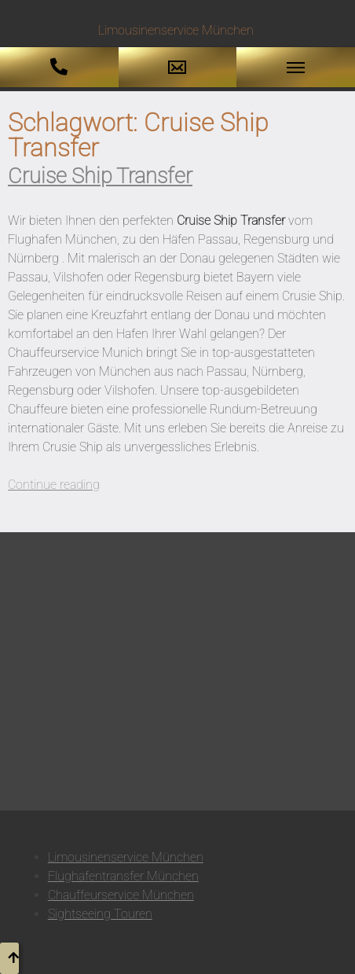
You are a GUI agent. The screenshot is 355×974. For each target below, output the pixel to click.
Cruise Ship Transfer (100, 176)
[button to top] (9, 958)
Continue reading (54, 484)
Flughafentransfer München (123, 876)
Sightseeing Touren (100, 913)
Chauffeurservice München (121, 895)
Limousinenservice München (125, 857)
